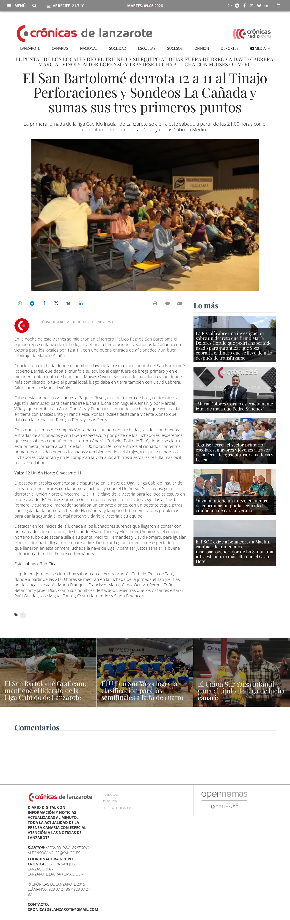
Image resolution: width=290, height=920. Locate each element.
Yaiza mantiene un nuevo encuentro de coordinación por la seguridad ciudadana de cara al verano (232, 505)
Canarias (60, 48)
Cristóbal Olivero (49, 322)
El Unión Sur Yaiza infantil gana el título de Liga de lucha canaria (237, 690)
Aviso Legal (111, 801)
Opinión (201, 48)
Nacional (88, 48)
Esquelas (146, 48)
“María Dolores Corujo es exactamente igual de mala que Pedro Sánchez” (234, 406)
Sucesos (175, 48)
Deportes (229, 48)
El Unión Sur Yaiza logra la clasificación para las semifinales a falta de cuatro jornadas (143, 694)
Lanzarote (30, 48)
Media (260, 48)
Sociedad (117, 48)
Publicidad (110, 795)
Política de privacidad (118, 808)
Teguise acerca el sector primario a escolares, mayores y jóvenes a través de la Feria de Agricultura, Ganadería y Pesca (234, 452)
